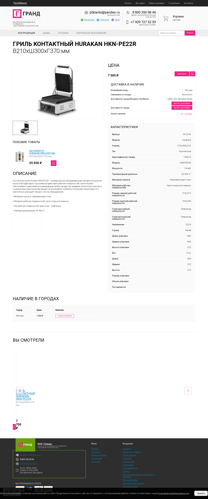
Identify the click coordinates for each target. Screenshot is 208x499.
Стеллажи (63, 33)
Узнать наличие (64, 316)
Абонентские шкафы (132, 481)
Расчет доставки (182, 103)
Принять (201, 493)
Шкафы (46, 33)
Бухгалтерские (129, 447)
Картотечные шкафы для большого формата (139, 467)
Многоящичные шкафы (133, 475)
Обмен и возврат (156, 3)
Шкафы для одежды (132, 444)
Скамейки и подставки (133, 485)
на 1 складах (186, 114)
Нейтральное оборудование (91, 33)
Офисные (127, 440)
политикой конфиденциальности (173, 493)
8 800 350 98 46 (144, 12)
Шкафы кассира (130, 478)
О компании (174, 3)
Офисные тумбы (130, 472)
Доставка (140, 3)
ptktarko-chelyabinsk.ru (30, 447)
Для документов (130, 460)
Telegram (102, 19)
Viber (115, 19)
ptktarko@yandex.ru (105, 12)
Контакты (188, 3)
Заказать (181, 74)
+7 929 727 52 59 (143, 22)
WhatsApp (87, 19)
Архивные (127, 450)
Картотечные (129, 453)
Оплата (127, 3)
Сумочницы (128, 457)
